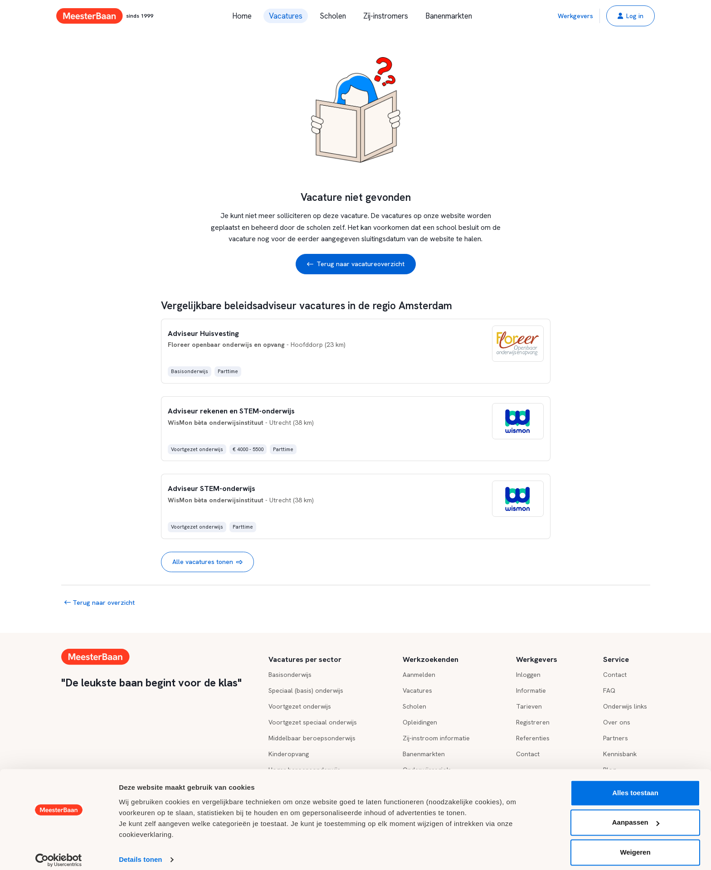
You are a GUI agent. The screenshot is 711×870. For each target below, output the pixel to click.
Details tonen (140, 852)
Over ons (616, 722)
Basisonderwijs (290, 675)
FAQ (609, 690)
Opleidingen (420, 722)
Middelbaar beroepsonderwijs (312, 738)
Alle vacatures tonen (207, 562)
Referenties (533, 738)
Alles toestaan (635, 785)
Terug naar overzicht (99, 602)
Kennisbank (620, 754)
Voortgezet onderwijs (299, 706)
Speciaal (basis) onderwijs (305, 690)
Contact (528, 754)
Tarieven (529, 706)
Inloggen (528, 675)
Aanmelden (419, 675)
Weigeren (635, 845)
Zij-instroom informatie (436, 738)
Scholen (333, 16)
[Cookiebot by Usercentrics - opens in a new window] (58, 852)
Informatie (531, 690)
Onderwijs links (625, 706)
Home (242, 16)
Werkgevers (575, 16)
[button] (630, 15)
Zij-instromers (385, 16)
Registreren (533, 722)
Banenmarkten (448, 16)
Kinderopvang (288, 754)
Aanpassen (635, 815)
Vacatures (285, 16)
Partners (615, 738)
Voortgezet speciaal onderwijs (312, 722)
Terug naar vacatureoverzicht (355, 264)
